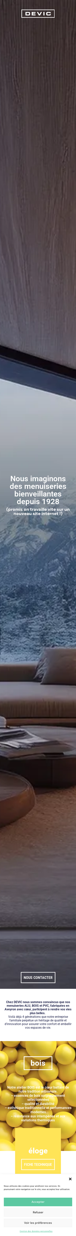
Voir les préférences (38, 1223)
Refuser (38, 1212)
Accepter (38, 1202)
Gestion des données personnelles (36, 1231)
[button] (70, 1179)
